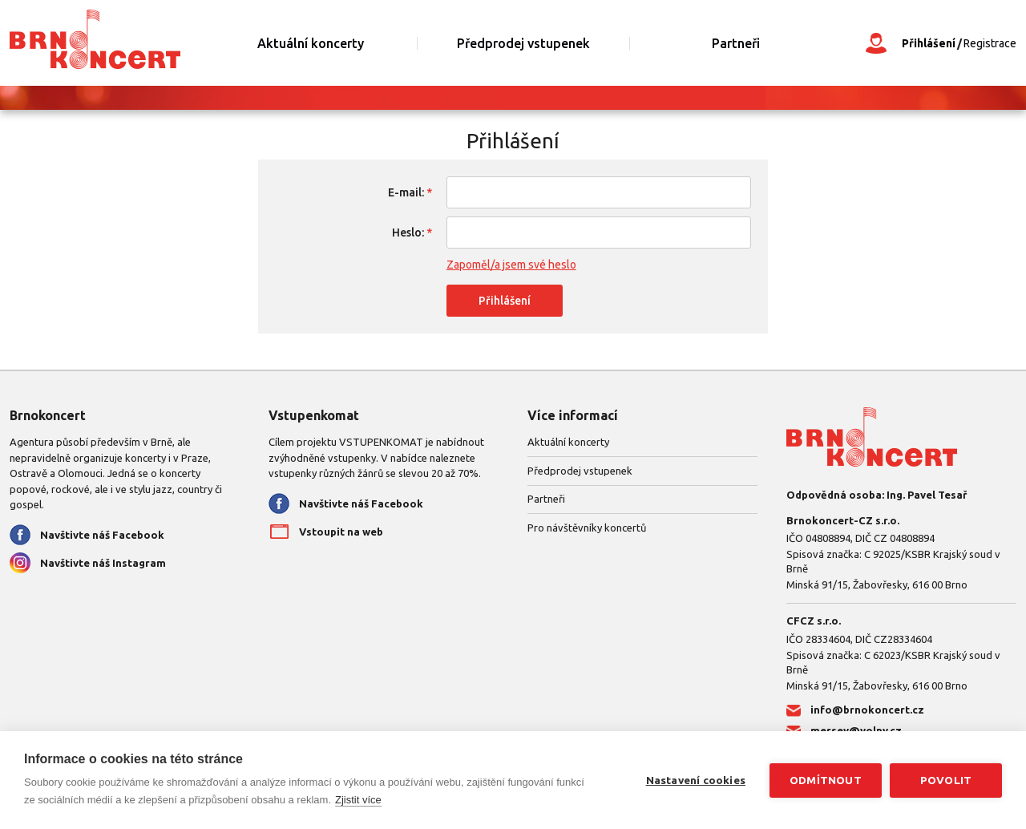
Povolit (945, 780)
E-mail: (406, 192)
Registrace (989, 43)
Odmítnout (826, 780)
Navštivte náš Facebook (102, 534)
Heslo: (408, 232)
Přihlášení (928, 43)
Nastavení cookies (695, 780)
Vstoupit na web (341, 531)
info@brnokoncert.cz (867, 709)
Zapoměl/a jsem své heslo (511, 264)
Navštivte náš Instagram (103, 562)
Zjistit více (358, 800)
